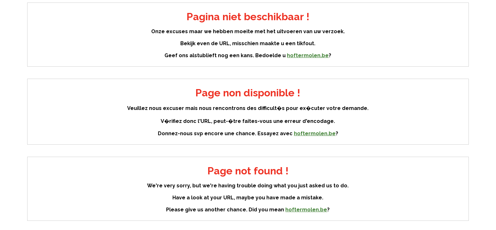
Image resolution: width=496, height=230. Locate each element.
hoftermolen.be (308, 55)
